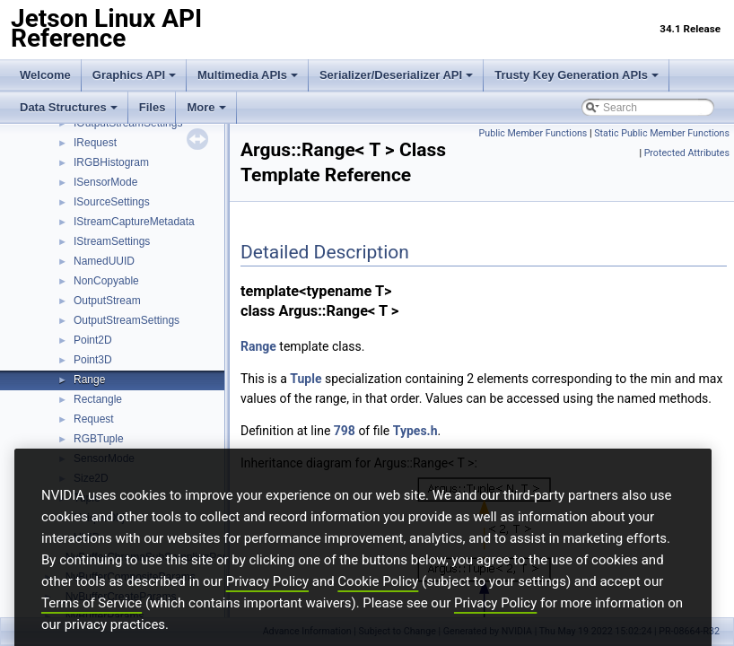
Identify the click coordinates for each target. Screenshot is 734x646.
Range (89, 379)
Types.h (415, 430)
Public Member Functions (533, 133)
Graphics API (134, 75)
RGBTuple (99, 438)
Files (152, 107)
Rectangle (98, 399)
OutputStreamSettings (126, 320)
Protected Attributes (687, 153)
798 (344, 430)
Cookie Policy (377, 609)
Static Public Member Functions (662, 133)
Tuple (305, 378)
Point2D (93, 340)
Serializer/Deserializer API (396, 75)
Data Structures (69, 107)
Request (94, 419)
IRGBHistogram (111, 162)
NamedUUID (104, 261)
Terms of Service (91, 631)
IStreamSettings (112, 241)
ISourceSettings (112, 202)
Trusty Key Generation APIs (576, 75)
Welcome (45, 75)
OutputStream (107, 300)
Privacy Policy (267, 609)
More (206, 107)
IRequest (95, 142)
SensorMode (104, 458)
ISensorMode (105, 182)
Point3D (93, 360)
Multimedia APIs (247, 75)
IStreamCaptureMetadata (134, 221)
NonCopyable (106, 281)
